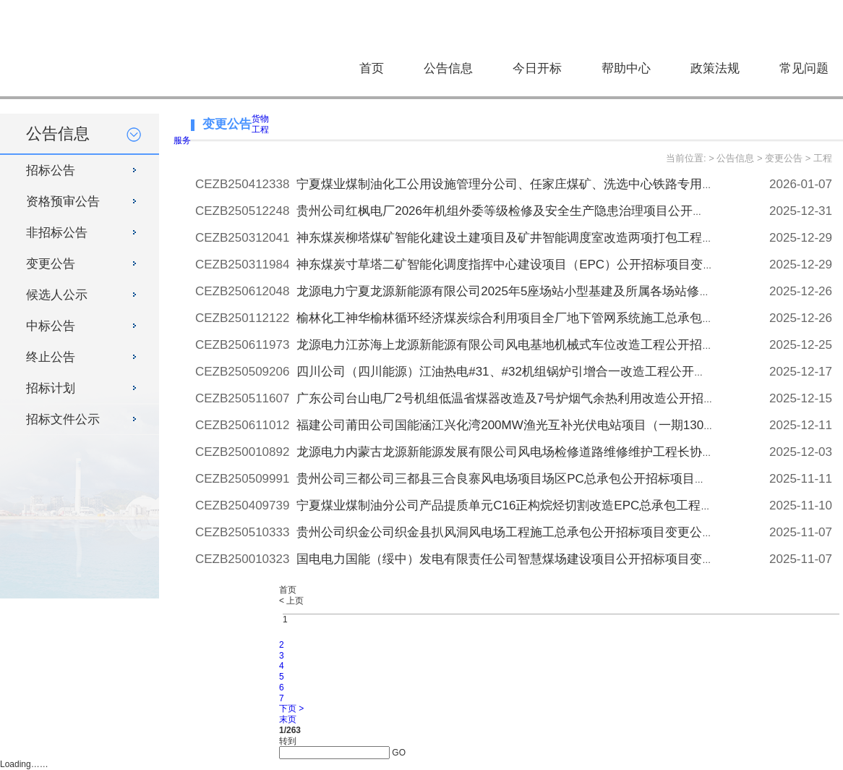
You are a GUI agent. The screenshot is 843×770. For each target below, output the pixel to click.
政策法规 (715, 68)
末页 (287, 719)
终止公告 (50, 357)
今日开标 (537, 68)
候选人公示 (56, 295)
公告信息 (448, 68)
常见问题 (804, 68)
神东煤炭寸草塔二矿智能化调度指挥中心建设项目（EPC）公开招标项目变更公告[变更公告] (545, 264)
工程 (260, 129)
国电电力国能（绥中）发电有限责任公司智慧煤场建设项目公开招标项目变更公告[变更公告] (545, 559)
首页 (371, 68)
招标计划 (50, 388)
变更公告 (50, 264)
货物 (260, 119)
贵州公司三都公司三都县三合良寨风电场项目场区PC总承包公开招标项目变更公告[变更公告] (548, 479)
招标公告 (50, 170)
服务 (182, 140)
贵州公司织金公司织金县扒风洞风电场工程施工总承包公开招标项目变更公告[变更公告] (533, 532)
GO (399, 753)
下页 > (291, 708)
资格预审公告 (63, 201)
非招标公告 (56, 233)
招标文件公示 (63, 419)
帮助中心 (626, 68)
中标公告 (50, 326)
